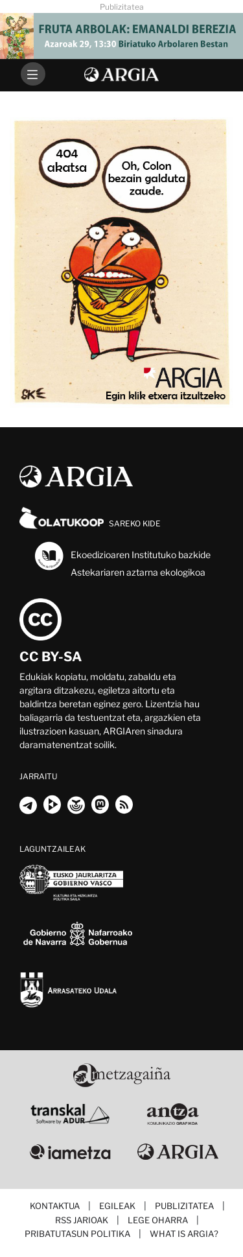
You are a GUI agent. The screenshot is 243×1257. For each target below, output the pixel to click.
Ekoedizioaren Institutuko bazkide (122, 555)
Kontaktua (55, 1206)
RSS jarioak (81, 1220)
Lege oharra (158, 1220)
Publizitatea (184, 1206)
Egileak (117, 1206)
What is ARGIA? (184, 1233)
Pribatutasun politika (77, 1233)
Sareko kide (90, 523)
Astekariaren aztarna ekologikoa (138, 572)
